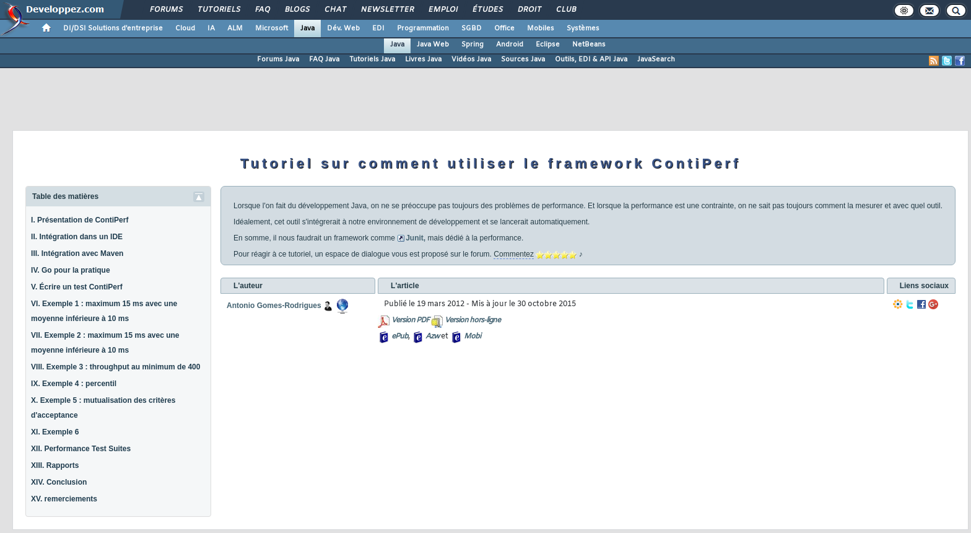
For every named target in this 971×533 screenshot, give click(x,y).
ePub (399, 336)
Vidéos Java (471, 59)
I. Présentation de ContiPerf (79, 220)
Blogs (296, 10)
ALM (235, 28)
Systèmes (583, 28)
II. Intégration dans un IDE (77, 236)
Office (504, 28)
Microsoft (271, 28)
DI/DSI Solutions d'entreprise (113, 28)
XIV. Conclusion (59, 482)
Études (487, 10)
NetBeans (589, 44)
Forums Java (278, 59)
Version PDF (410, 320)
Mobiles (540, 28)
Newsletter (386, 10)
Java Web (433, 44)
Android (509, 44)
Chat (335, 10)
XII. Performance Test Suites (81, 448)
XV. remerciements (64, 499)
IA (211, 28)
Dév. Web (343, 28)
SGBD (471, 28)
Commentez (514, 254)
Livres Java (423, 59)
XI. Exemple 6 (55, 432)
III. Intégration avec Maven (77, 253)
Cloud (185, 28)
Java (307, 28)
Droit (529, 10)
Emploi (442, 10)
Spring (472, 44)
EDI (378, 28)
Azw (432, 336)
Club (565, 10)
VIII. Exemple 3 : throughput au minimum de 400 (115, 367)
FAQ (262, 10)
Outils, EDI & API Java (591, 59)
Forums (165, 10)
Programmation (423, 28)
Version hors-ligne (472, 320)
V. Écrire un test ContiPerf (77, 287)
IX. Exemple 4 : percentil (73, 383)
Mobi (472, 336)
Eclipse (548, 44)
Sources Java (523, 59)
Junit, (415, 238)
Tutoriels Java (372, 59)
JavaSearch (656, 59)
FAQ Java (324, 59)
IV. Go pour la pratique (70, 270)
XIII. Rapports (55, 465)
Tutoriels (218, 10)
